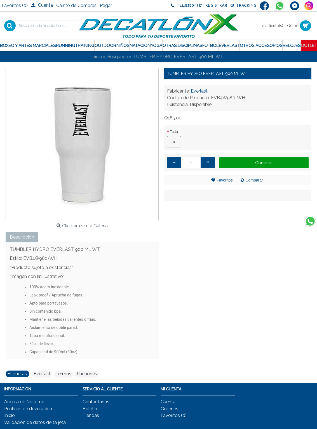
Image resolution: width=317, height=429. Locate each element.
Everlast (199, 91)
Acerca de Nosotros (25, 401)
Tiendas (91, 415)
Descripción (22, 237)
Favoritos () (174, 415)
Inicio (9, 415)
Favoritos (225, 180)
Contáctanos (96, 401)
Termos (63, 373)
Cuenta (168, 401)
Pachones (87, 373)
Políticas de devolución (28, 408)
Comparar (254, 180)
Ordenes (169, 408)
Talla (174, 131)
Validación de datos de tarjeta (35, 422)
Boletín (90, 408)
